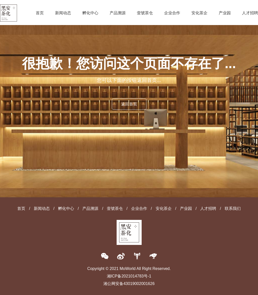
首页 (40, 13)
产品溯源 (118, 13)
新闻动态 (63, 13)
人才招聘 (250, 13)
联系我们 (233, 208)
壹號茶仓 (145, 13)
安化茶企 (199, 13)
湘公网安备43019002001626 (129, 283)
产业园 (225, 13)
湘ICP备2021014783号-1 (129, 276)
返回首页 (129, 104)
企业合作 (172, 13)
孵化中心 (90, 13)
